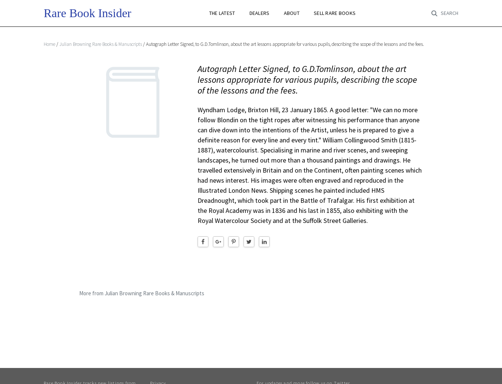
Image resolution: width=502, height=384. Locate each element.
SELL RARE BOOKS (335, 13)
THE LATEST (222, 13)
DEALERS (260, 13)
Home (49, 44)
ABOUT (292, 13)
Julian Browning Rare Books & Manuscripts (100, 44)
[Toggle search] (444, 13)
